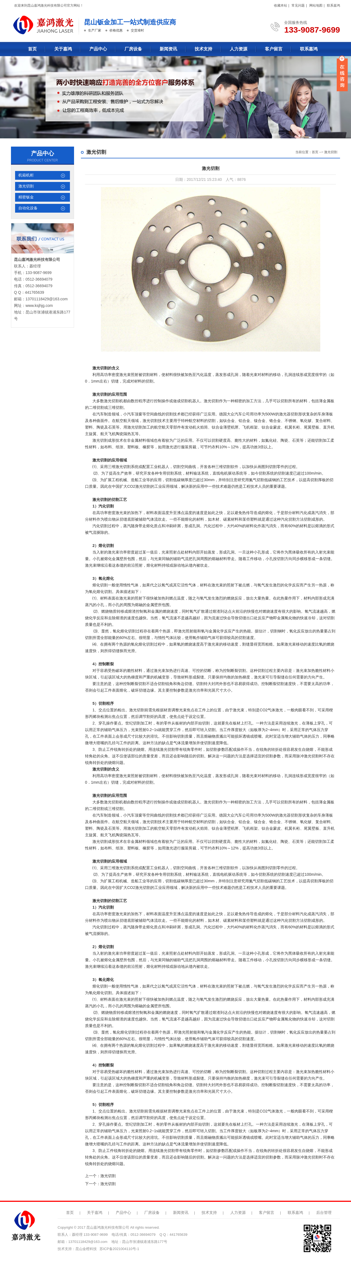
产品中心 (98, 49)
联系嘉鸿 (333, 5)
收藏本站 (280, 5)
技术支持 (203, 49)
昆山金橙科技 (86, 1249)
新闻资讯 (168, 49)
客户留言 (273, 49)
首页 (32, 49)
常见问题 (298, 5)
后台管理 (324, 1213)
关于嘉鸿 (63, 49)
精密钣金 (26, 197)
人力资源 (238, 49)
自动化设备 (28, 208)
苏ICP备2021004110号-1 (119, 1249)
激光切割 (26, 186)
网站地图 (315, 5)
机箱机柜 (26, 175)
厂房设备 (133, 49)
